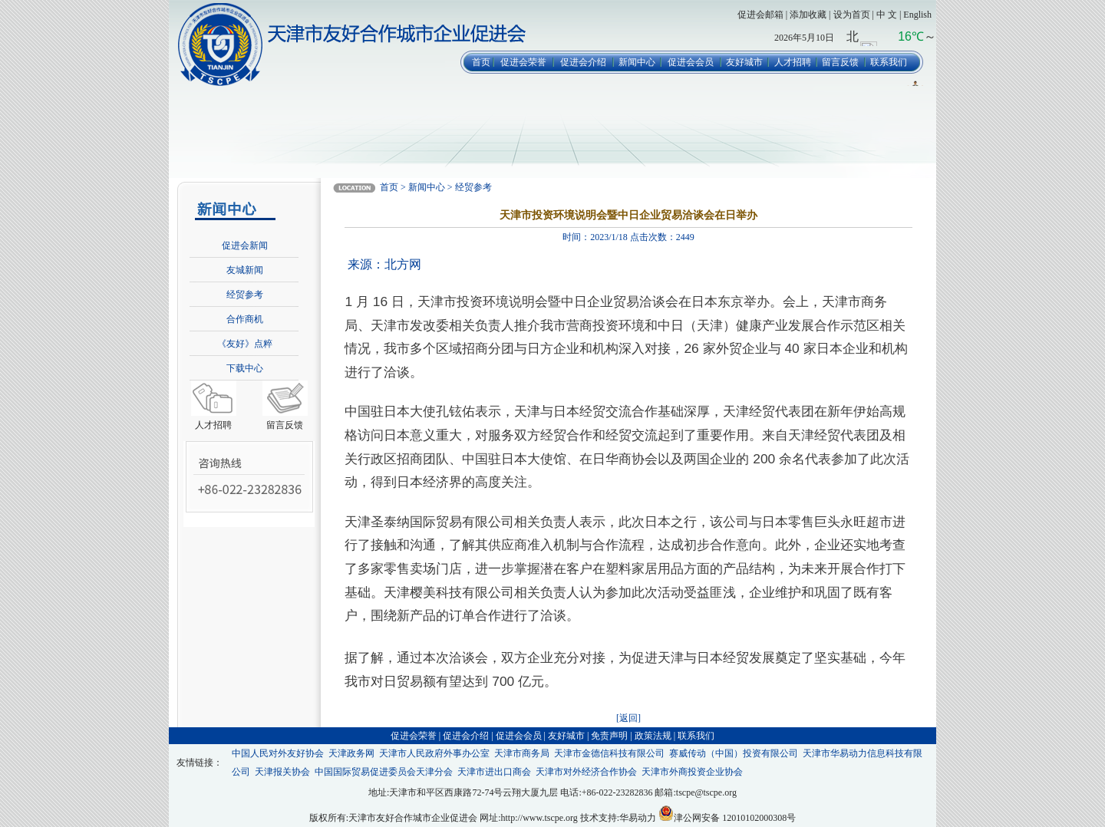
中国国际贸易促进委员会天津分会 (384, 771)
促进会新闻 (245, 245)
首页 (481, 62)
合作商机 (244, 319)
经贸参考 (244, 294)
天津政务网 (351, 753)
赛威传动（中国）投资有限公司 (733, 753)
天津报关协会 (282, 771)
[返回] (628, 718)
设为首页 (851, 14)
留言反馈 (840, 62)
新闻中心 (636, 62)
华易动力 (637, 817)
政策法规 (653, 735)
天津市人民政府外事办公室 (434, 753)
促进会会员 (691, 62)
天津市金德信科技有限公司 (609, 753)
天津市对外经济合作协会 (586, 771)
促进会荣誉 (523, 62)
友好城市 (744, 62)
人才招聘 (792, 62)
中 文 (886, 14)
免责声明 (609, 735)
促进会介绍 (583, 62)
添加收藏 (808, 14)
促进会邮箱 (760, 14)
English (917, 14)
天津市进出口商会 (494, 771)
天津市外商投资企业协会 (692, 771)
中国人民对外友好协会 (278, 753)
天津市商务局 (521, 753)
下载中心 (244, 368)
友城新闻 (244, 270)
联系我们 (888, 62)
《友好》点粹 (244, 343)
